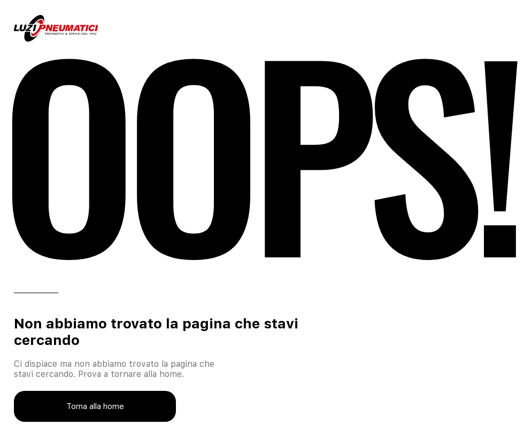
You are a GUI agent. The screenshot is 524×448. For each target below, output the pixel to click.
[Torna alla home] (95, 406)
